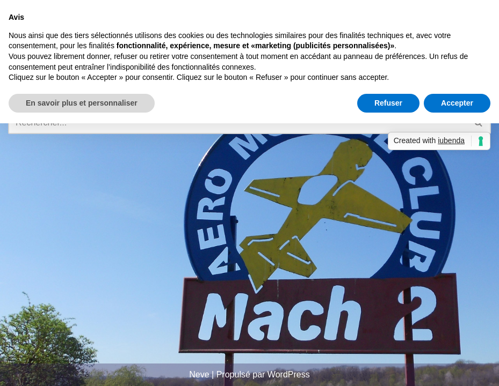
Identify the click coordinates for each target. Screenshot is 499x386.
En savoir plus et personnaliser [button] (82, 103)
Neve (199, 374)
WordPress (288, 374)
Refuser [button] (388, 103)
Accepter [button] (457, 103)
